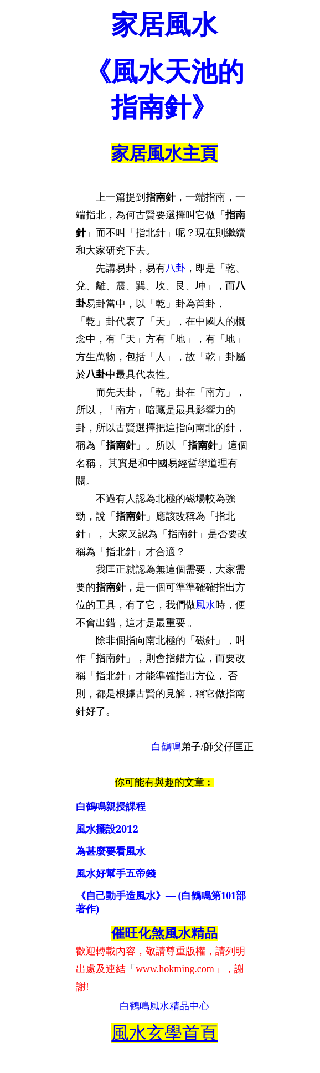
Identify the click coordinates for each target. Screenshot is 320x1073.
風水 (205, 604)
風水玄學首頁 (164, 1033)
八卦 (175, 268)
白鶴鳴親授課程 (111, 806)
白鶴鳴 (166, 746)
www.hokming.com (175, 968)
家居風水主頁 (164, 153)
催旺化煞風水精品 (164, 933)
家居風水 (164, 24)
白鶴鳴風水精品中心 (164, 1006)
